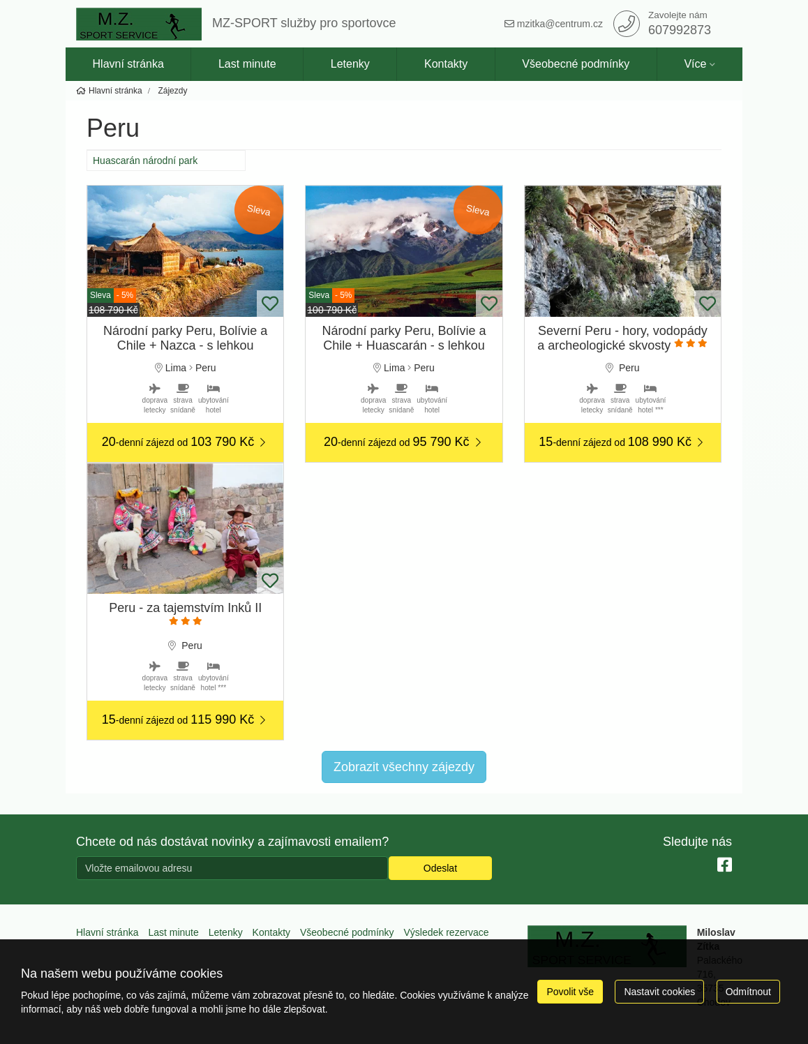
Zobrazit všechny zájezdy (404, 767)
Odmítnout (748, 991)
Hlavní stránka (128, 64)
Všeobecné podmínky (575, 64)
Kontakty (445, 64)
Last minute (247, 64)
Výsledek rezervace (445, 932)
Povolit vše (570, 991)
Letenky (350, 64)
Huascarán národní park (145, 160)
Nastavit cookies (659, 991)
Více (695, 64)
